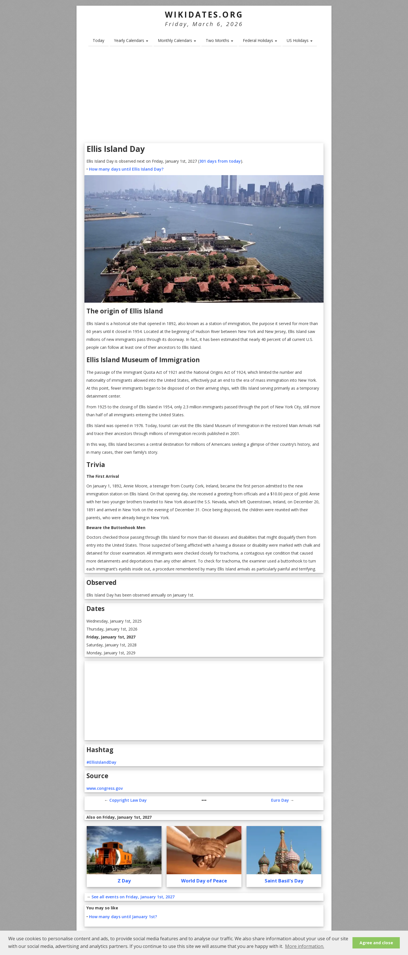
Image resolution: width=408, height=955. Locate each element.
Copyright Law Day (128, 800)
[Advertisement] (204, 96)
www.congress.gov (104, 788)
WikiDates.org (204, 14)
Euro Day (280, 800)
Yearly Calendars (131, 40)
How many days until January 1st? (123, 916)
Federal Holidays (260, 40)
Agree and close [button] (376, 942)
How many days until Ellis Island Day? (126, 169)
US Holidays (300, 40)
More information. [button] (304, 946)
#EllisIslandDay (101, 762)
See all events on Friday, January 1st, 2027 (133, 896)
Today (98, 40)
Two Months (219, 40)
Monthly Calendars (177, 40)
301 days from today (220, 161)
